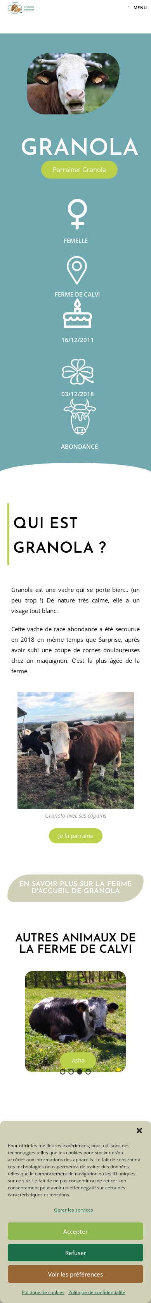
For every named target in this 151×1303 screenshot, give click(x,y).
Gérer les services (73, 1209)
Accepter (75, 1231)
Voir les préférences (75, 1274)
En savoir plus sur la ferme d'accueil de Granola (75, 888)
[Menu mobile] (137, 8)
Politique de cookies (43, 1292)
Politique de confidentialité (96, 1292)
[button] (139, 1130)
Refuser (75, 1253)
